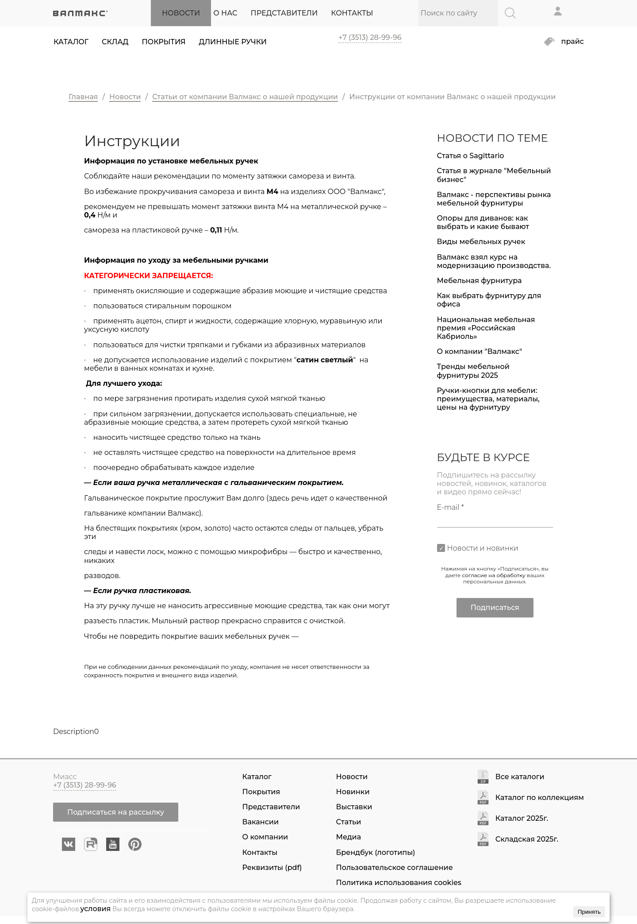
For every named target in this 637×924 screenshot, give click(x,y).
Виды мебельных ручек (481, 241)
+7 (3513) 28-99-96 (370, 37)
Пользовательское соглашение (394, 867)
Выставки (354, 807)
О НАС (225, 13)
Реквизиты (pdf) (272, 867)
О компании (265, 837)
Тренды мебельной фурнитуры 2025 (473, 370)
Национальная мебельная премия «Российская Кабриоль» (486, 328)
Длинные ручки (233, 42)
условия (95, 909)
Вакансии (260, 822)
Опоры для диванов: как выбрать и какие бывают (483, 222)
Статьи (348, 822)
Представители (271, 807)
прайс (572, 41)
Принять (589, 911)
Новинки (353, 792)
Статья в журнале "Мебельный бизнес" (494, 175)
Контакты (260, 852)
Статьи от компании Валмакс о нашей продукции (245, 97)
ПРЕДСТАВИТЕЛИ (284, 13)
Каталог (71, 42)
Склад (115, 42)
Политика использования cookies (398, 882)
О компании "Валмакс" (479, 351)
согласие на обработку (494, 575)
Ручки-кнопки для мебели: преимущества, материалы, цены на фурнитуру (488, 399)
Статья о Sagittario (470, 155)
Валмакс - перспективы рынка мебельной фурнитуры (494, 198)
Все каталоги (520, 777)
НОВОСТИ (181, 13)
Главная (83, 97)
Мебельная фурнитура (479, 280)
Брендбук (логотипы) (375, 852)
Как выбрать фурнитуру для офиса (489, 299)
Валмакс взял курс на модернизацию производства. (494, 261)
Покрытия (163, 42)
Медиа (348, 837)
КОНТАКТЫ (352, 13)
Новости (125, 97)
